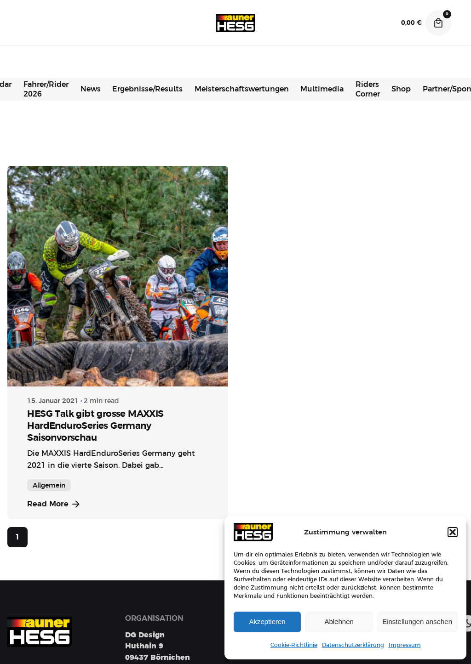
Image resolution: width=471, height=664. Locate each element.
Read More (54, 504)
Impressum (405, 645)
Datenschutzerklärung (353, 645)
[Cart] (438, 23)
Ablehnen (338, 621)
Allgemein (49, 485)
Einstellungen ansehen (417, 621)
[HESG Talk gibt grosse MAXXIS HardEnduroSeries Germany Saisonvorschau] (117, 276)
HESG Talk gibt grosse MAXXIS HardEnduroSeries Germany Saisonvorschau (95, 426)
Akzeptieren (267, 621)
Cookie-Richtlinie (293, 645)
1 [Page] (17, 537)
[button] (452, 532)
